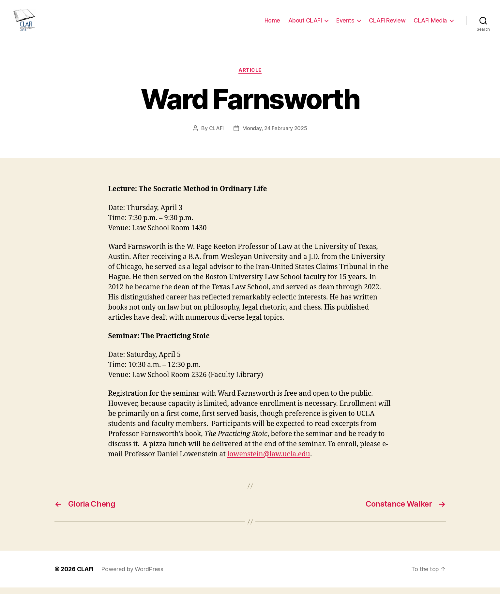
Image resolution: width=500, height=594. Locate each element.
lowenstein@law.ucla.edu (268, 460)
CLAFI (216, 134)
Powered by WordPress (132, 575)
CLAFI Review (387, 23)
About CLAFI (305, 23)
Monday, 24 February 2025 (274, 134)
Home (272, 23)
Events (345, 23)
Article (250, 77)
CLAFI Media (430, 23)
